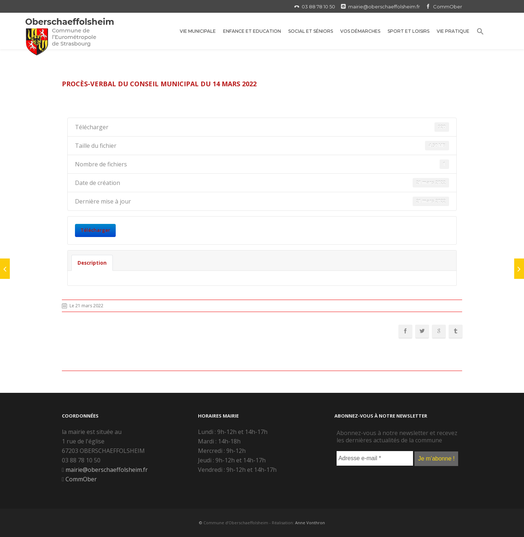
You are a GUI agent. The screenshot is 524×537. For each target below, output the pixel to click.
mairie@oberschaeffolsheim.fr (384, 6)
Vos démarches (360, 31)
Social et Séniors (310, 31)
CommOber (447, 6)
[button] (480, 32)
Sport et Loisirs (408, 31)
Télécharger (95, 230)
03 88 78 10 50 (318, 6)
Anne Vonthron (310, 522)
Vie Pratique (453, 31)
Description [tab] (92, 263)
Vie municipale (198, 31)
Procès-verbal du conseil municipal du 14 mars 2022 (159, 83)
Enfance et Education (252, 31)
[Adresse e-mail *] (375, 458)
